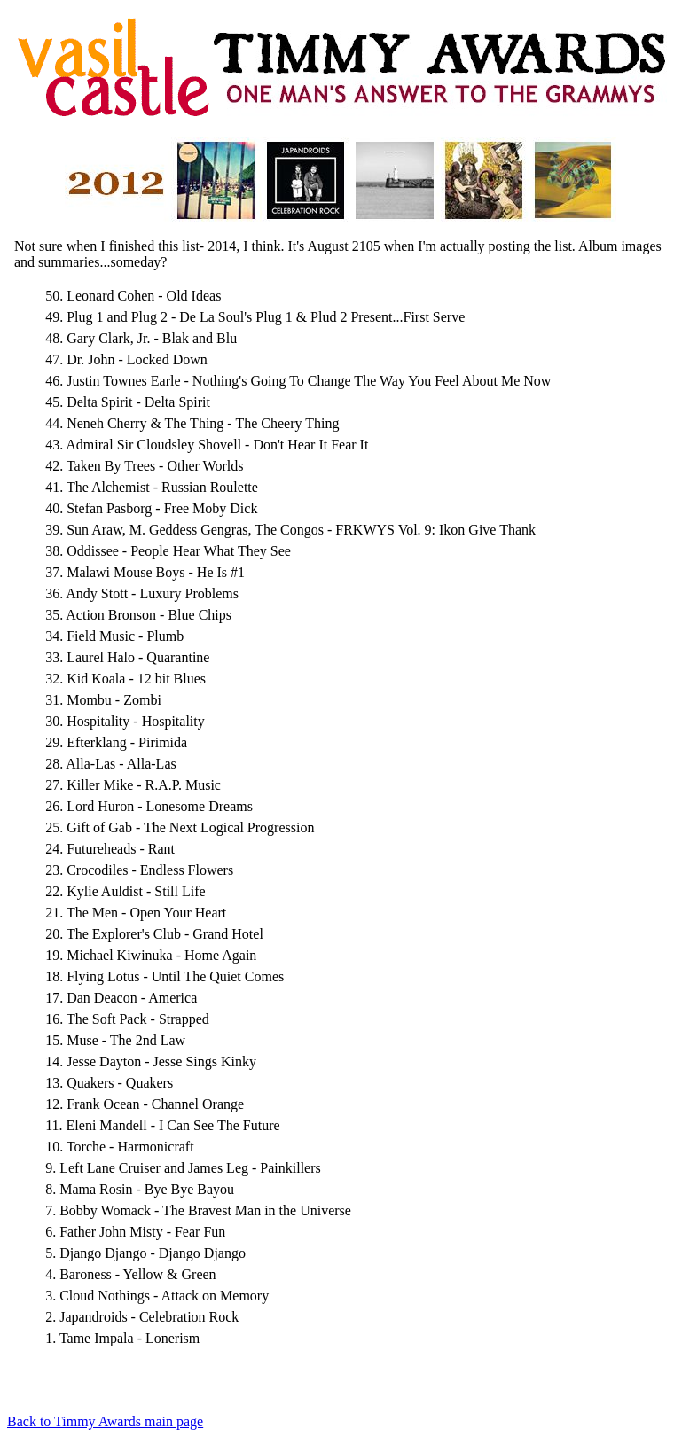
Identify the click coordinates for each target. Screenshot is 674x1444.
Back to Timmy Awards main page (105, 1421)
